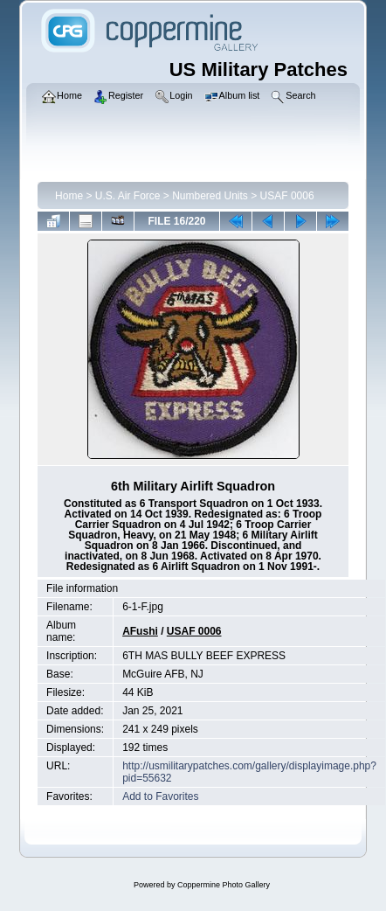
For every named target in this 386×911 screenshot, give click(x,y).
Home (69, 196)
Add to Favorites (160, 796)
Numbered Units (210, 196)
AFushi (140, 631)
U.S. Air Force (128, 196)
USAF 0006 (287, 196)
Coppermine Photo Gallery (223, 884)
